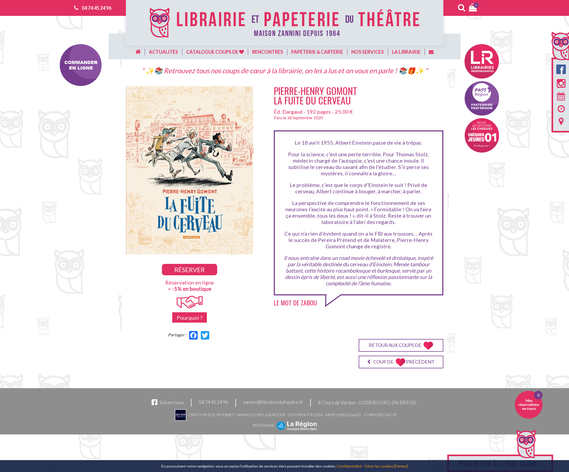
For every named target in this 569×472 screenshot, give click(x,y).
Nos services (367, 52)
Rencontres (267, 52)
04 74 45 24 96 (96, 8)
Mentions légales (343, 415)
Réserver (189, 269)
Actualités (163, 52)
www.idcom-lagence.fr (261, 415)
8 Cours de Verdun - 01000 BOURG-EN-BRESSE (367, 402)
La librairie (406, 52)
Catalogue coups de (215, 52)
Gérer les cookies (379, 466)
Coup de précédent (401, 362)
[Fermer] (401, 466)
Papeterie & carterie (317, 52)
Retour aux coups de (401, 346)
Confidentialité (380, 415)
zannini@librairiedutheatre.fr (273, 402)
